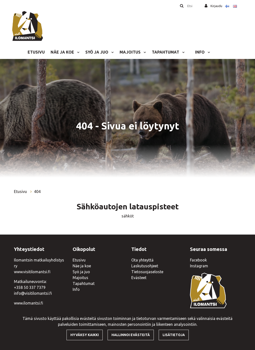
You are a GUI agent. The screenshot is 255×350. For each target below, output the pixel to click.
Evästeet (138, 277)
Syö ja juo (97, 52)
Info (200, 52)
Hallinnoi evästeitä (130, 335)
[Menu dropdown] (77, 52)
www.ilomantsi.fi (28, 303)
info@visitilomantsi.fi (33, 293)
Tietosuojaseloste (147, 272)
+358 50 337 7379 (29, 287)
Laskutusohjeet (144, 266)
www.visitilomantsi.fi (32, 272)
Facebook (198, 260)
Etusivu (36, 52)
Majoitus (131, 52)
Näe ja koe (63, 52)
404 (37, 191)
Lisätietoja (174, 335)
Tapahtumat (166, 52)
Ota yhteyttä (142, 260)
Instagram (199, 266)
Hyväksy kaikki (84, 335)
